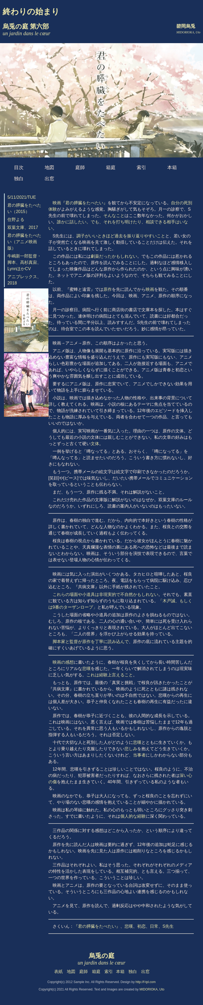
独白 (19, 178)
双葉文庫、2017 (22, 227)
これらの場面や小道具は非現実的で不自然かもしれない (105, 594)
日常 (154, 926)
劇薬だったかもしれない (114, 256)
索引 (141, 167)
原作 (107, 289)
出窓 (49, 178)
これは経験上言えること (109, 675)
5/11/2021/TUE (21, 197)
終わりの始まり (31, 11)
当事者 (139, 755)
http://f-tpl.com (146, 982)
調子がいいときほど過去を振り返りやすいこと (120, 236)
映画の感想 (63, 662)
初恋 (141, 926)
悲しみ (130, 748)
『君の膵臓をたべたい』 (97, 926)
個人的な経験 (133, 816)
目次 (19, 167)
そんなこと (113, 215)
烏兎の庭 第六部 (26, 29)
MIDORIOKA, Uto (152, 989)
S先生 (168, 926)
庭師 (80, 167)
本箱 (172, 167)
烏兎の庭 (101, 959)
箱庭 (111, 167)
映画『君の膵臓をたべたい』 (80, 203)
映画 (150, 289)
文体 (95, 443)
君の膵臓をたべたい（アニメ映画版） (24, 241)
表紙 (58, 971)
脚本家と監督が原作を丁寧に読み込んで (91, 641)
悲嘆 (86, 668)
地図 (49, 167)
